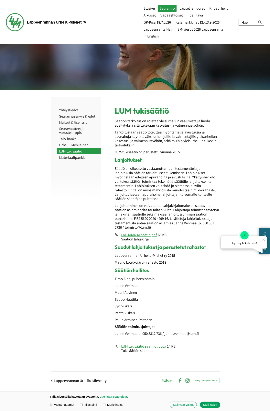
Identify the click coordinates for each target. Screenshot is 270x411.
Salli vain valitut (183, 404)
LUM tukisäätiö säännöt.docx (143, 346)
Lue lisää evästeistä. (114, 396)
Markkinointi (113, 404)
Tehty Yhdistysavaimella (206, 380)
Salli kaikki (210, 404)
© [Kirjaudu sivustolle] (52, 380)
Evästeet (168, 380)
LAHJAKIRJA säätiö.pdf (139, 234)
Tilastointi (88, 404)
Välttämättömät (62, 404)
